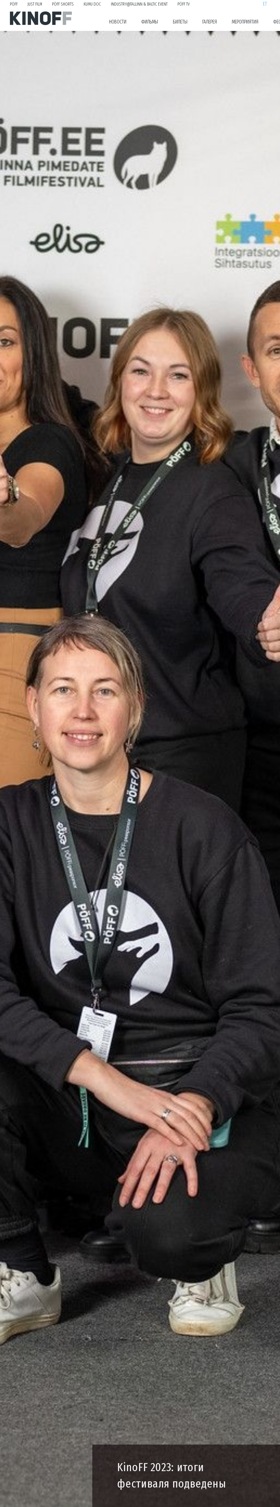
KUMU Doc (92, 4)
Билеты (180, 22)
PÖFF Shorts (63, 4)
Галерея (209, 22)
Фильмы (149, 22)
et (265, 4)
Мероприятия (245, 22)
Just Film (35, 4)
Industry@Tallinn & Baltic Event (139, 4)
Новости (117, 22)
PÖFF (14, 4)
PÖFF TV (183, 4)
